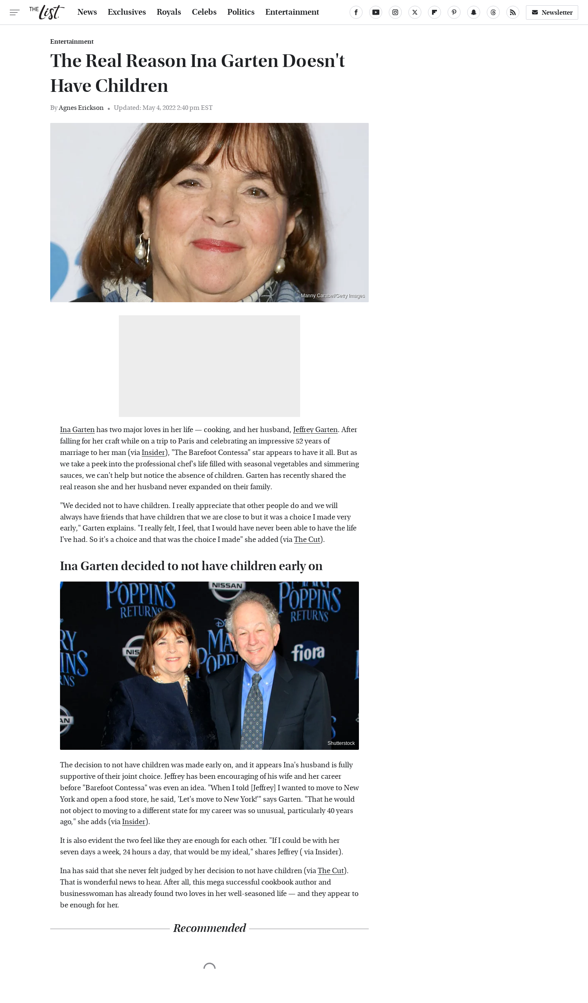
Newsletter (552, 12)
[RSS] (512, 12)
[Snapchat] (473, 12)
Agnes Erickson (81, 107)
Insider (153, 452)
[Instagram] (395, 12)
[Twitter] (414, 12)
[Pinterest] (454, 12)
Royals (169, 12)
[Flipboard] (434, 12)
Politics (241, 12)
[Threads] (493, 12)
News (87, 12)
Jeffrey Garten (315, 430)
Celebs (204, 12)
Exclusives (127, 12)
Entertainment (292, 12)
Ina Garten (77, 430)
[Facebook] (356, 12)
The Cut (307, 539)
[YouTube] (375, 12)
